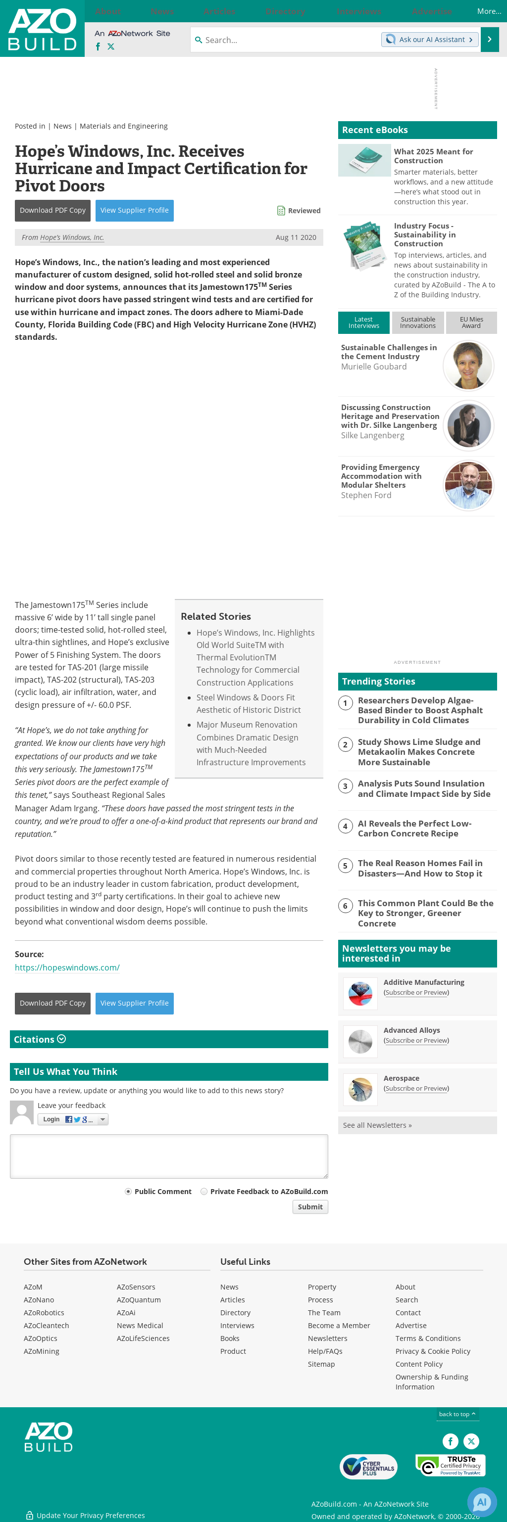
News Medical (140, 1326)
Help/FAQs (325, 1351)
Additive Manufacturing (424, 976)
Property (322, 1287)
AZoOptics (40, 1338)
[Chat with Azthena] (482, 1502)
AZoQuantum (139, 1300)
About (405, 1287)
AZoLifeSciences (143, 1338)
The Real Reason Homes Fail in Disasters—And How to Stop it (414, 864)
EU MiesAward (471, 322)
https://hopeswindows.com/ (67, 968)
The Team (324, 1313)
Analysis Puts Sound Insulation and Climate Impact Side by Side (423, 784)
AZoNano (39, 1300)
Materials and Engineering (124, 126)
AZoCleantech (46, 1326)
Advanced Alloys (412, 1024)
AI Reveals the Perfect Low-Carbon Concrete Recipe (422, 823)
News (62, 126)
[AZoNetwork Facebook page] (98, 47)
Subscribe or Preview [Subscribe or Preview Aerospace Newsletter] (416, 1082)
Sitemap (321, 1364)
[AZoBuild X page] (111, 47)
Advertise (411, 1326)
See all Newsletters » (377, 1119)
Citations (40, 1039)
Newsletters (328, 1338)
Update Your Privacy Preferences (85, 1509)
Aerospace (401, 1072)
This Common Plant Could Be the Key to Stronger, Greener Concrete (427, 904)
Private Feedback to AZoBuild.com (269, 1192)
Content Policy (419, 1364)
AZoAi (126, 1313)
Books (230, 1338)
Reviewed (304, 210)
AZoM (33, 1287)
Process (320, 1300)
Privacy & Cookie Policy (433, 1351)
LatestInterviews (364, 322)
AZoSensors (136, 1287)
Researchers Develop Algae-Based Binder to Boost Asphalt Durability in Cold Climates (427, 708)
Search (407, 1300)
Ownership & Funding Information (432, 1382)
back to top (458, 1414)
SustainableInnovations (418, 322)
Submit (310, 1207)
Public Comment (163, 1192)
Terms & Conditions (428, 1338)
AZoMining (41, 1351)
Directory (235, 1313)
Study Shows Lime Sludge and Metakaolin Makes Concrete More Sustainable (421, 748)
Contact (408, 1313)
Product (233, 1351)
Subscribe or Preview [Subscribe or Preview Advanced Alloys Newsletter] (416, 1034)
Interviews (237, 1326)
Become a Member (339, 1326)
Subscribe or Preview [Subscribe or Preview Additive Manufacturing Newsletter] (416, 986)
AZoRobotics (44, 1313)
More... (479, 11)
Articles (232, 1300)
